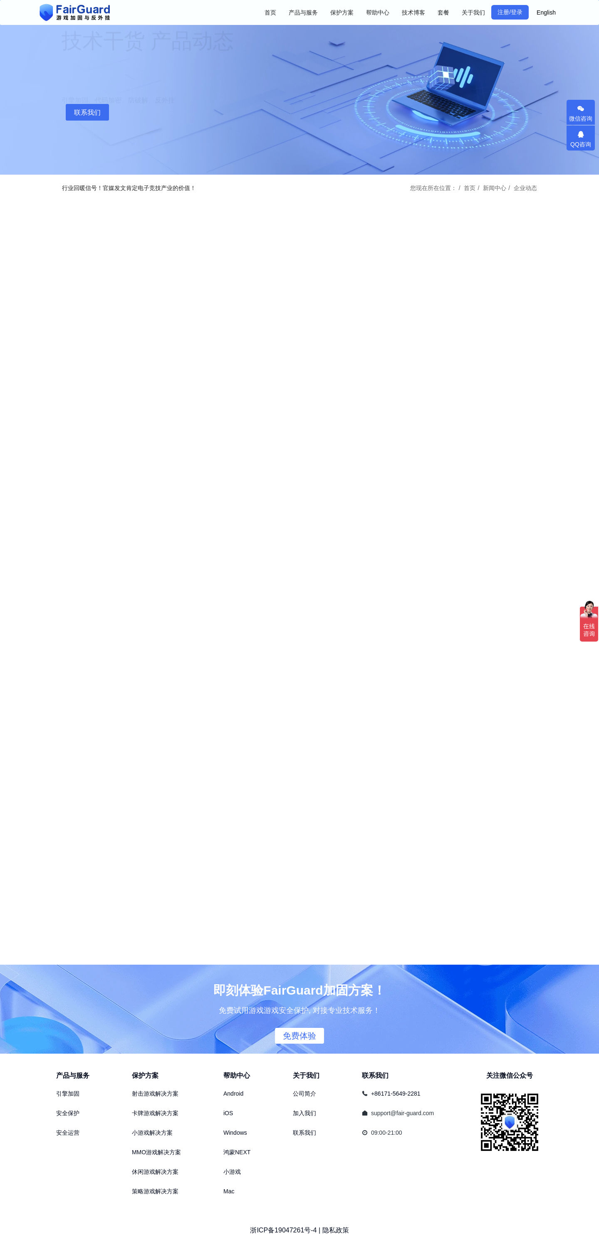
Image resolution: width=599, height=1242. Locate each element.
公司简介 (304, 1093)
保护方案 (145, 1075)
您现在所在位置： (433, 188)
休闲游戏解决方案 (155, 1171)
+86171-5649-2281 (396, 1093)
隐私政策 (335, 1230)
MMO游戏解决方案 (156, 1152)
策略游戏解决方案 (155, 1191)
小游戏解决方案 (152, 1132)
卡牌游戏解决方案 (155, 1113)
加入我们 (304, 1113)
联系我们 (87, 112)
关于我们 (306, 1075)
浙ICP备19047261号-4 (283, 1230)
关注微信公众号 (509, 1075)
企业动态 (525, 188)
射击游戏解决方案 (155, 1093)
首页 (270, 12)
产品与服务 (72, 1075)
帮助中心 (236, 1075)
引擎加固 (67, 1093)
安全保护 (67, 1113)
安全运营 (67, 1132)
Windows (235, 1132)
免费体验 (299, 1035)
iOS (228, 1113)
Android (233, 1093)
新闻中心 (494, 188)
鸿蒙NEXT (236, 1152)
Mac (228, 1191)
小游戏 (232, 1171)
